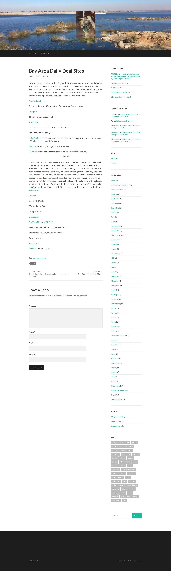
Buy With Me (35, 222)
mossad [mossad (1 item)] (132, 481)
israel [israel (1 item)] (129, 466)
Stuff (113, 381)
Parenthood (115, 304)
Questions (115, 345)
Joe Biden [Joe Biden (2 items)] (115, 470)
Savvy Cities (34, 190)
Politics (114, 331)
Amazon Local (35, 101)
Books (113, 194)
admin (46, 76)
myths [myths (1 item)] (114, 485)
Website (32, 354)
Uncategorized (116, 399)
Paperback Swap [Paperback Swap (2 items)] (131, 485)
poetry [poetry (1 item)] (132, 489)
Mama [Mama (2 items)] (128, 477)
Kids (112, 258)
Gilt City (33, 146)
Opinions (114, 299)
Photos (113, 317)
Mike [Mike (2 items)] (124, 481)
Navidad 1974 (116, 88)
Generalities (115, 240)
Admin (113, 180)
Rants (113, 354)
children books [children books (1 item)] (117, 446)
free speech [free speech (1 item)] (126, 454)
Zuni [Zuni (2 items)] (124, 500)
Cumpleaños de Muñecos (120, 92)
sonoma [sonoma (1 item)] (115, 497)
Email (31, 343)
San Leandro (115, 363)
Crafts (113, 212)
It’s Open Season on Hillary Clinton (88, 272)
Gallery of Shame (117, 235)
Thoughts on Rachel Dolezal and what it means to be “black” (47, 273)
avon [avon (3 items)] (114, 442)
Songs (113, 372)
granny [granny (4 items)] (114, 462)
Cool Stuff (115, 199)
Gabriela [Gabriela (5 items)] (136, 454)
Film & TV (115, 231)
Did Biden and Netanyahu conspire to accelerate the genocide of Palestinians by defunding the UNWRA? (125, 76)
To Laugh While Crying (124, 121)
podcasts (114, 326)
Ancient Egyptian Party (119, 185)
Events (113, 221)
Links (113, 267)
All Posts (33, 53)
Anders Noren (131, 561)
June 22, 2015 (34, 76)
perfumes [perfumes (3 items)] (115, 489)
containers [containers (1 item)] (129, 446)
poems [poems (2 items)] (124, 489)
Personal (114, 313)
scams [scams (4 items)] (130, 493)
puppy (113, 340)
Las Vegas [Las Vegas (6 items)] (131, 473)
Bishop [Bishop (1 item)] (134, 442)
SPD (112, 377)
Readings (114, 358)
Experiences (115, 226)
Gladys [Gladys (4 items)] (122, 458)
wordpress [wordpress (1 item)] (116, 500)
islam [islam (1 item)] (123, 466)
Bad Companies (117, 189)
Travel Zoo (34, 122)
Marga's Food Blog (118, 417)
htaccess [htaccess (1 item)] (115, 466)
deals (33, 263)
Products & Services (40, 258)
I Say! (36, 561)
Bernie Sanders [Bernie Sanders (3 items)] (124, 442)
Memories (115, 276)
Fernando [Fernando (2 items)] (115, 454)
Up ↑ (140, 561)
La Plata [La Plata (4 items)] (122, 473)
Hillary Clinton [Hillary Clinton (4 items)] (125, 462)
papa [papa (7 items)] (121, 485)
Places (113, 322)
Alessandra (115, 125)
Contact (45, 53)
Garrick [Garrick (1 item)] (114, 458)
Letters (113, 263)
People (113, 308)
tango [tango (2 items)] (135, 497)
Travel (113, 395)
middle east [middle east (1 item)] (116, 481)
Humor (113, 249)
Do (112, 217)
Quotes (114, 349)
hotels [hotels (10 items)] (135, 462)
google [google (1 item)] (130, 458)
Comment (33, 306)
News (113, 290)
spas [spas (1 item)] (128, 497)
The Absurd (115, 386)
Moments (114, 281)
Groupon (33, 111)
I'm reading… (116, 253)
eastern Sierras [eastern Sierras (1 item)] (126, 450)
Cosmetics (115, 208)
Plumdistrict (34, 151)
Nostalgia (114, 295)
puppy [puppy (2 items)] (114, 493)
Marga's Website (117, 421)
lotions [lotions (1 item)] (120, 477)
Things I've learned (118, 390)
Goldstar (33, 248)
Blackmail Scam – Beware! (121, 97)
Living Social (34, 138)
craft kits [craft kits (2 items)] (115, 450)
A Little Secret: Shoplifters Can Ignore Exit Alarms (125, 115)
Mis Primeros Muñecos (119, 83)
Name (32, 332)
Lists (113, 272)
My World (115, 285)
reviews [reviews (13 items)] (122, 493)
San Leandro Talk (117, 426)
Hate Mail (115, 244)
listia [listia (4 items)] (113, 477)
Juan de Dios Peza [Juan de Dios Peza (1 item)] (128, 470)
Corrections (115, 203)
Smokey (114, 367)
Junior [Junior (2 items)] (114, 473)
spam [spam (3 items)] (122, 497)
